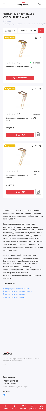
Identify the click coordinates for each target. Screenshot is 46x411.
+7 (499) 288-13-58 (10, 381)
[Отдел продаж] (39, 4)
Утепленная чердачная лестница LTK (21, 67)
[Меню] (4, 4)
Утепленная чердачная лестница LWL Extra (21, 119)
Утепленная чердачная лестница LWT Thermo (21, 176)
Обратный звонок (9, 383)
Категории (10, 31)
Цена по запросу (20, 78)
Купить (20, 135)
